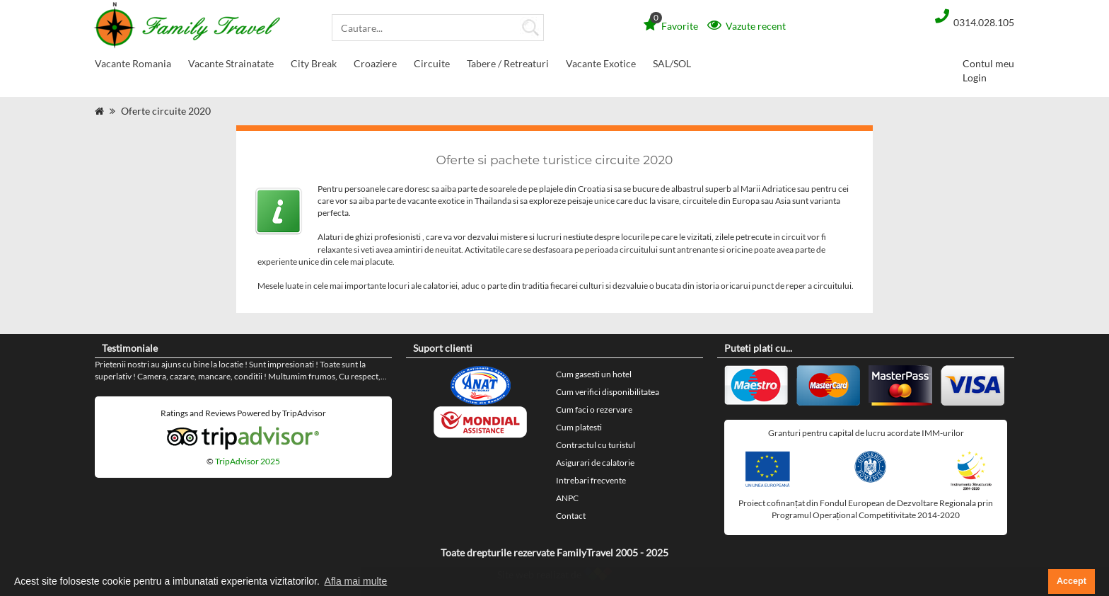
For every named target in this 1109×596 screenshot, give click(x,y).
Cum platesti (579, 427)
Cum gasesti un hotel (594, 374)
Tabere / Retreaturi (508, 66)
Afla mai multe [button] (356, 581)
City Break (314, 66)
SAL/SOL (672, 63)
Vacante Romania (133, 66)
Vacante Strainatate (231, 66)
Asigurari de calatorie (595, 462)
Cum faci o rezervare (594, 409)
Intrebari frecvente (591, 480)
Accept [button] (1071, 581)
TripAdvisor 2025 (247, 461)
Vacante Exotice (601, 66)
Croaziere (375, 66)
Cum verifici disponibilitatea (607, 391)
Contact (571, 515)
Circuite (432, 66)
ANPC (567, 498)
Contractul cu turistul (595, 445)
